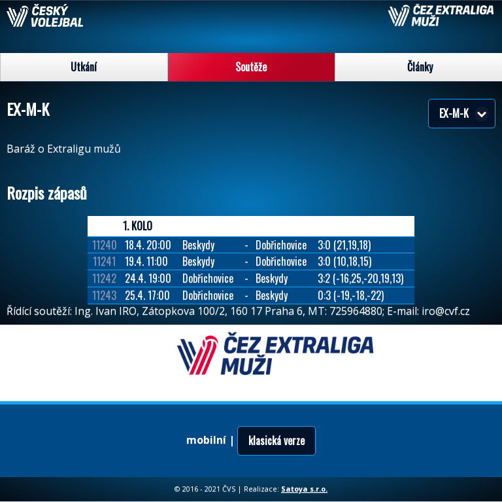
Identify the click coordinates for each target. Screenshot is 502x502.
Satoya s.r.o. (304, 488)
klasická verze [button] (276, 440)
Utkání (84, 67)
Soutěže (251, 67)
